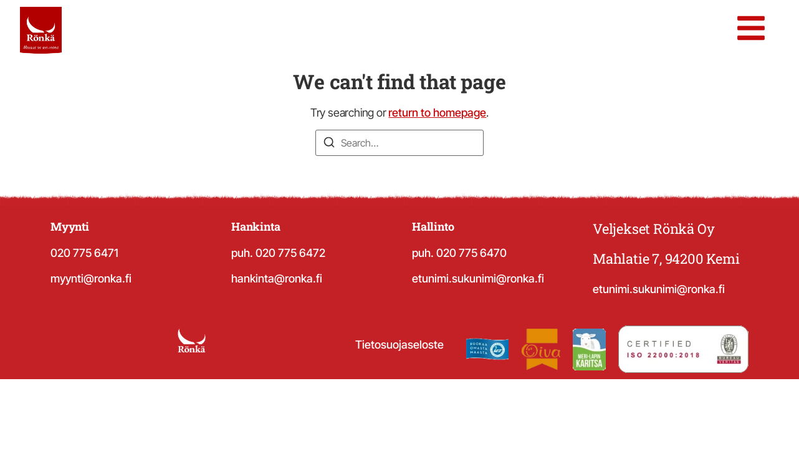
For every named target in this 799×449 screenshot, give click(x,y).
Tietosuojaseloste (399, 344)
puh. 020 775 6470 (459, 252)
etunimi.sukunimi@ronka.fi (478, 278)
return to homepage (437, 112)
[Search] (329, 144)
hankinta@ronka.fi (276, 278)
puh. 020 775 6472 (278, 252)
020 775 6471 (84, 252)
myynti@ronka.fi (91, 278)
